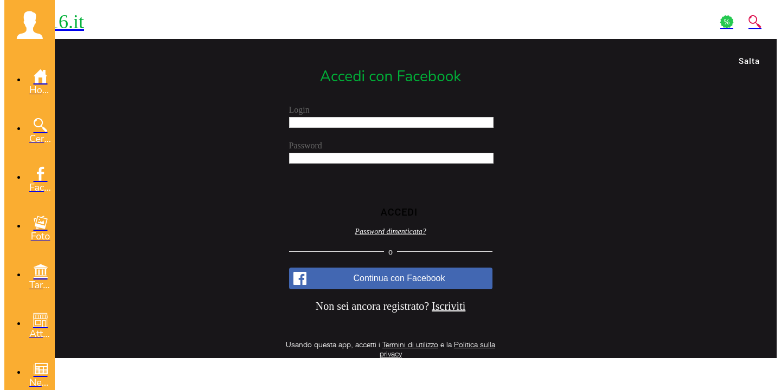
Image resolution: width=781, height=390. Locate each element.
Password (305, 145)
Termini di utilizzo (410, 344)
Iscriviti (448, 306)
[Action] (727, 22)
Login (299, 109)
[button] (29, 25)
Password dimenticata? (390, 231)
